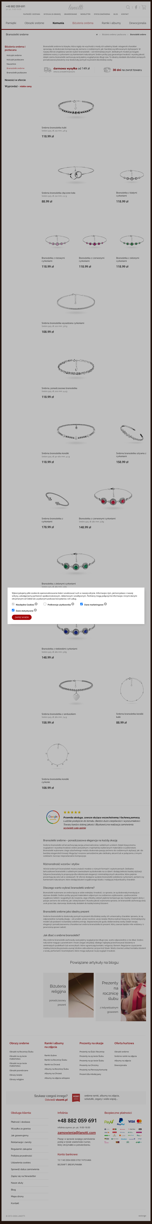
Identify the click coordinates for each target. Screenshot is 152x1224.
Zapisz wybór (22, 617)
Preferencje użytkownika (61, 605)
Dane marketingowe (95, 605)
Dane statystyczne (26, 611)
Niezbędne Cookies (27, 605)
